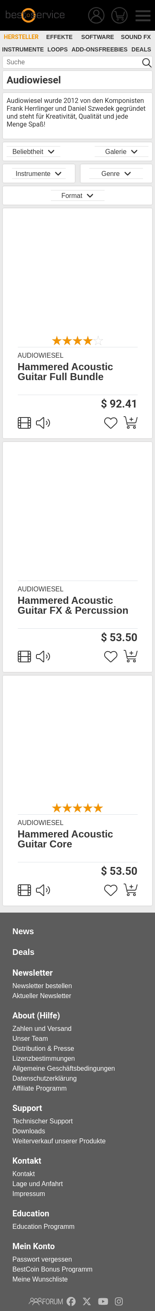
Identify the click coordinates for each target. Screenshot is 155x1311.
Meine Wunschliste (40, 1279)
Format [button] (77, 195)
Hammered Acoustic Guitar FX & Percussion (73, 605)
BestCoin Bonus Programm (52, 1269)
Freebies (113, 49)
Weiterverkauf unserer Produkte (59, 1141)
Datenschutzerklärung (44, 1078)
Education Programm (43, 1226)
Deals (141, 49)
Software (97, 37)
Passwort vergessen (42, 1259)
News (23, 931)
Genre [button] (116, 173)
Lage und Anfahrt (37, 1183)
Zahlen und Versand (42, 1028)
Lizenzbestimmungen (43, 1058)
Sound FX (136, 37)
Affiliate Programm (39, 1088)
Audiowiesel (41, 355)
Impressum (28, 1193)
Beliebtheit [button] (33, 151)
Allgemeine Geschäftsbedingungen (63, 1068)
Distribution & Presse (43, 1048)
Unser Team (30, 1038)
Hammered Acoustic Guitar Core (65, 839)
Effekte (59, 37)
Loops (58, 49)
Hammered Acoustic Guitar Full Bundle (65, 372)
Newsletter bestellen (42, 985)
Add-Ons (85, 49)
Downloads (28, 1131)
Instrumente (23, 49)
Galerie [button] (121, 151)
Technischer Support (42, 1121)
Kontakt (23, 1173)
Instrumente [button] (39, 173)
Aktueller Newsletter (41, 995)
